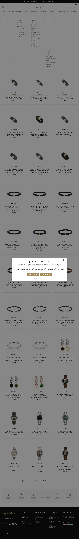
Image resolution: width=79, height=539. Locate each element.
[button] (39, 278)
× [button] (65, 260)
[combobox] (63, 260)
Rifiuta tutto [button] (46, 274)
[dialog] (39, 269)
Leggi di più (58, 265)
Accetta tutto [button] (33, 274)
